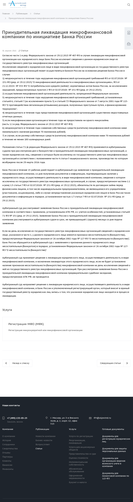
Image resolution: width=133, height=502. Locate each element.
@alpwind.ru (104, 417)
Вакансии (7, 465)
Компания (7, 429)
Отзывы (6, 452)
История (6, 440)
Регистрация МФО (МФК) (26, 324)
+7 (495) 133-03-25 (17, 418)
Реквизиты (7, 469)
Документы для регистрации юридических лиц (116, 439)
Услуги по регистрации (81, 436)
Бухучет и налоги (78, 482)
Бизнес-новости (44, 440)
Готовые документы (113, 429)
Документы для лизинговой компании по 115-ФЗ (115, 476)
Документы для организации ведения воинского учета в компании (113, 462)
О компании (8, 436)
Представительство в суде (82, 454)
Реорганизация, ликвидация (77, 441)
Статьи (39, 448)
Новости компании (45, 436)
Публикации (42, 429)
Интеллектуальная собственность (78, 463)
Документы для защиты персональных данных (114, 450)
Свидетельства (10, 448)
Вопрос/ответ (43, 444)
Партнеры (7, 456)
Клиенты (6, 461)
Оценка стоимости (78, 458)
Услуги (72, 429)
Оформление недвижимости (77, 477)
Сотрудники (8, 444)
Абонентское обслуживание (76, 470)
